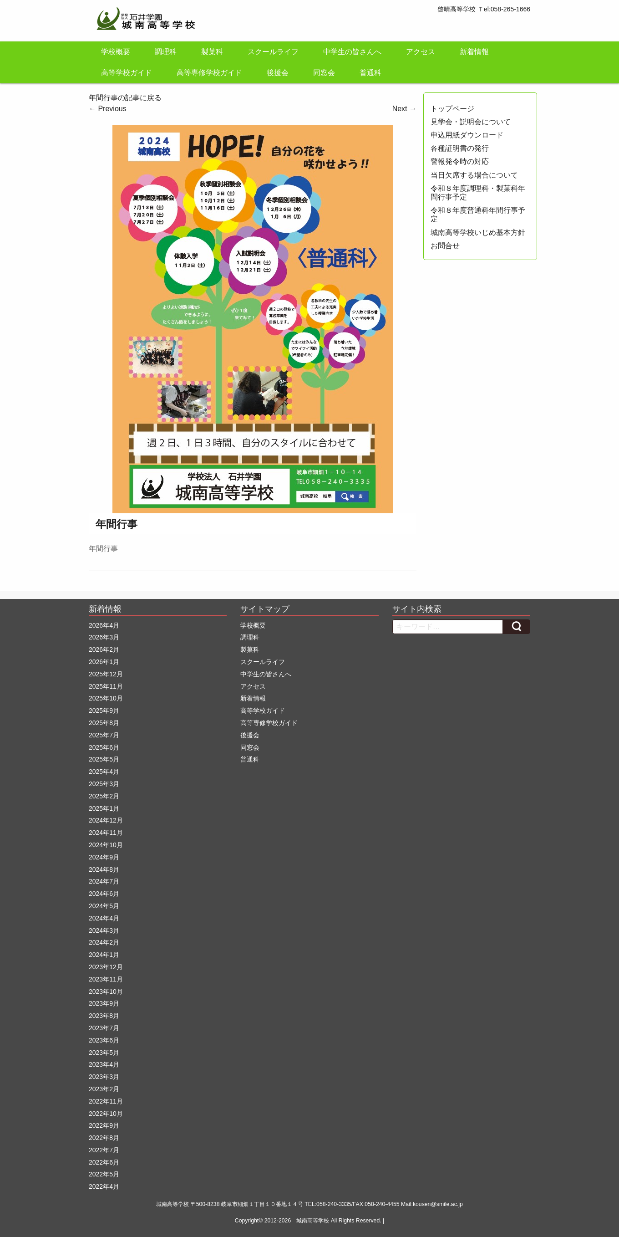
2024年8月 (104, 869)
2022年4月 (104, 1186)
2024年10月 (106, 845)
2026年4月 (104, 625)
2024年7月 (104, 881)
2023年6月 (104, 1040)
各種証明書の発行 (460, 148)
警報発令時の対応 (460, 161)
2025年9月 (104, 710)
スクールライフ (273, 52)
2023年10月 (106, 991)
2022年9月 (104, 1125)
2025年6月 (104, 747)
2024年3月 (104, 930)
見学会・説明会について (471, 122)
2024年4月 (104, 918)
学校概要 (115, 52)
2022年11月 (106, 1101)
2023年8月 (104, 1015)
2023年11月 (106, 979)
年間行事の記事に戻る (125, 98)
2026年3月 (104, 637)
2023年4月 (104, 1064)
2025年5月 (104, 759)
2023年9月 (104, 1003)
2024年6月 (104, 893)
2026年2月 (104, 649)
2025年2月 (104, 796)
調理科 (166, 52)
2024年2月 (104, 942)
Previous (108, 108)
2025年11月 (106, 686)
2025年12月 (106, 674)
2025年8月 (104, 722)
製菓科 (212, 52)
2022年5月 (104, 1174)
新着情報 (474, 52)
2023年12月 (106, 967)
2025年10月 (106, 698)
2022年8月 (104, 1137)
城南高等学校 (312, 1220)
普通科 (370, 73)
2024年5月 (104, 906)
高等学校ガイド (126, 73)
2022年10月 (106, 1113)
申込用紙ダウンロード (467, 135)
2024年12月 (106, 820)
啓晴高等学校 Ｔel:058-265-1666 (483, 9)
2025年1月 (104, 808)
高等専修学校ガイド (209, 73)
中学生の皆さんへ (352, 52)
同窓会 (324, 73)
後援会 (278, 73)
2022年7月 (104, 1150)
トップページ (452, 108)
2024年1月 (104, 954)
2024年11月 (106, 832)
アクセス (420, 52)
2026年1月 (104, 661)
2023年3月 (104, 1076)
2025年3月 (104, 783)
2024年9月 (104, 857)
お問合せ (445, 246)
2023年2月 (104, 1089)
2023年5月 (104, 1052)
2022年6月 (104, 1162)
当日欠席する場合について (474, 175)
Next (404, 108)
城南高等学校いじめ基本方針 (478, 232)
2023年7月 (104, 1028)
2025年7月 (104, 735)
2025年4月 (104, 771)
